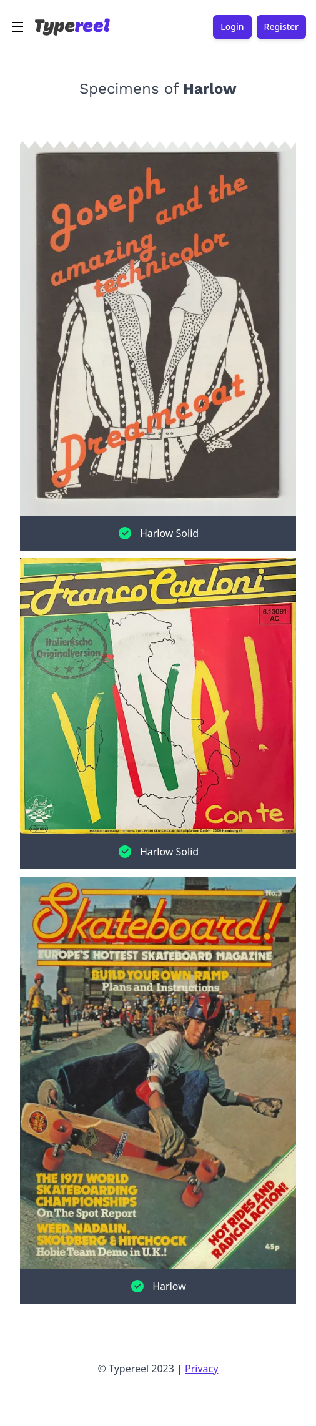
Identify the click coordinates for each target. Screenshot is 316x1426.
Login (232, 27)
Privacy (201, 1368)
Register (281, 27)
